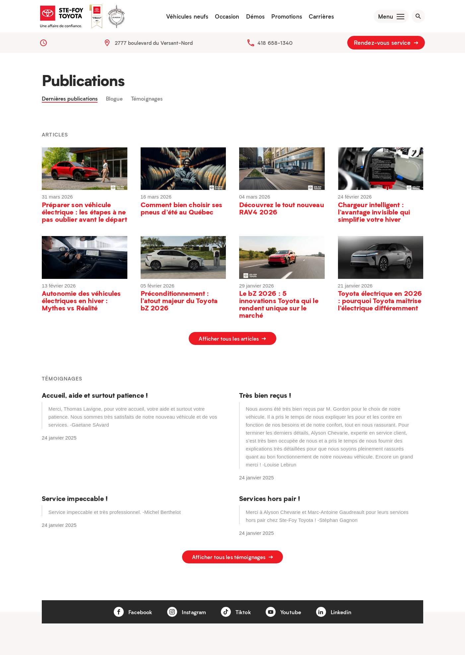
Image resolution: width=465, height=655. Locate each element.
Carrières (317, 18)
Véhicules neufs (184, 18)
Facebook (129, 609)
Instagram (185, 609)
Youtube (285, 609)
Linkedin (337, 609)
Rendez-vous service (386, 46)
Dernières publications (72, 102)
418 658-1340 (275, 46)
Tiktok (236, 609)
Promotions (283, 18)
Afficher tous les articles (232, 343)
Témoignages (154, 102)
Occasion (223, 18)
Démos (251, 18)
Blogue (120, 102)
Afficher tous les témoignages (232, 558)
